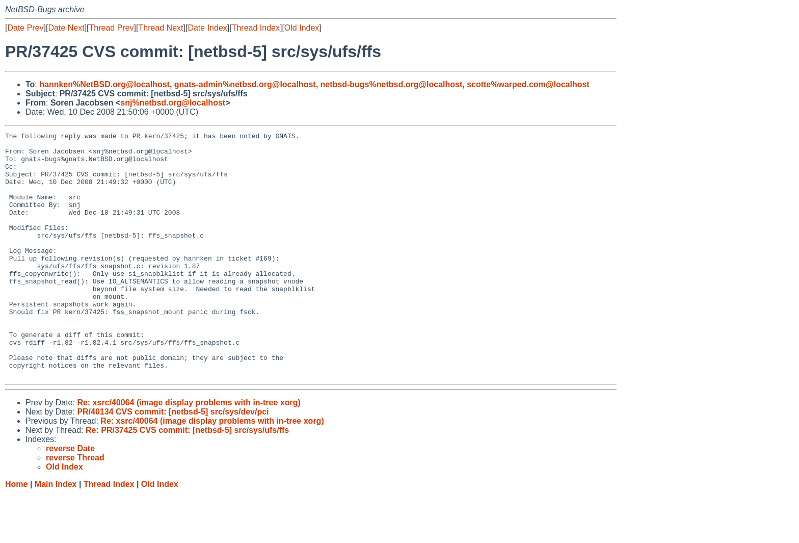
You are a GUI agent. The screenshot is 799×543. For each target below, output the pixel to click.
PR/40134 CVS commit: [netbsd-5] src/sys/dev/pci (173, 460)
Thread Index (256, 27)
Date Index (207, 27)
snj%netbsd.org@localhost (172, 102)
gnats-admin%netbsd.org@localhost (245, 84)
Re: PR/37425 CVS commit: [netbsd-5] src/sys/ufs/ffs (187, 479)
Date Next (66, 27)
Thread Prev (111, 27)
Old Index (301, 27)
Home (16, 533)
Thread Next (160, 27)
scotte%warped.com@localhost (528, 84)
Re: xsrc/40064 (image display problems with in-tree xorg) (188, 451)
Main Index (56, 533)
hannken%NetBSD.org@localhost (104, 84)
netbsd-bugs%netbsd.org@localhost (392, 84)
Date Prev (25, 27)
